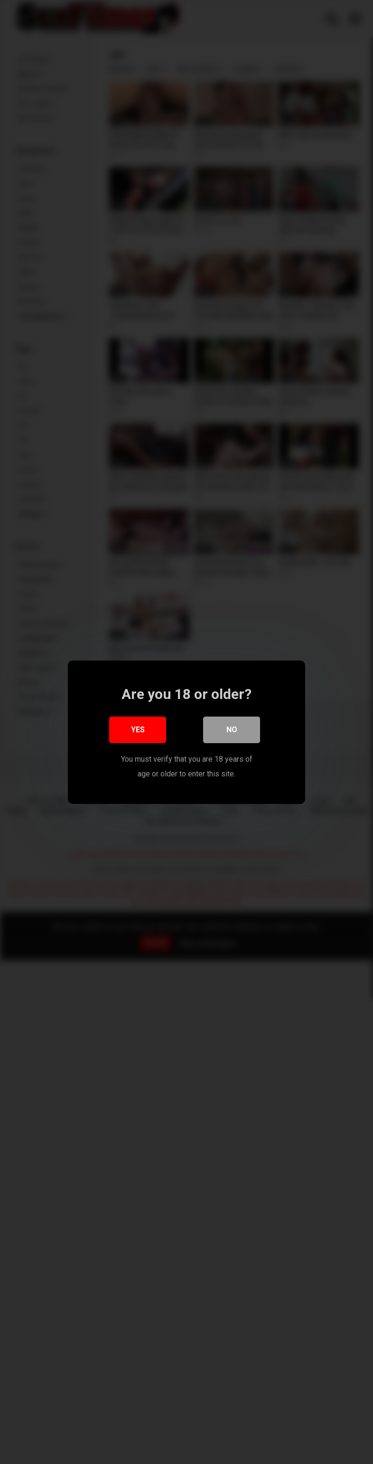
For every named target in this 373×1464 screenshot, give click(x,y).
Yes (138, 732)
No (231, 732)
